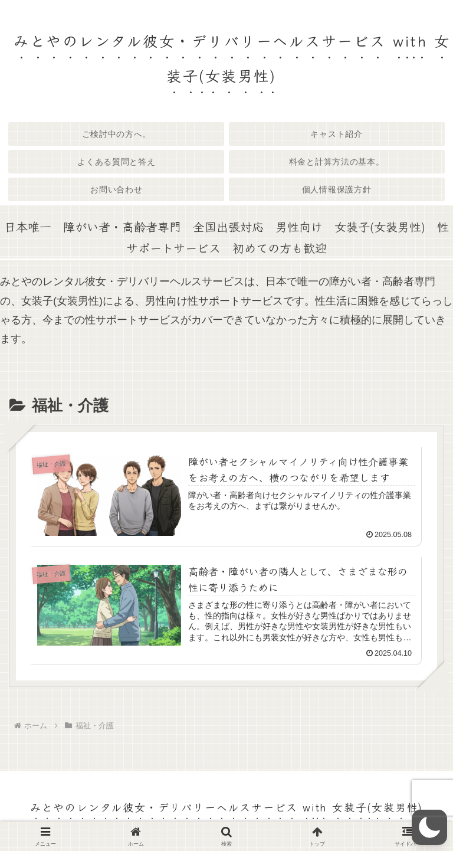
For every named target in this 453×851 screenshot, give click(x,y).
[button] (429, 827)
